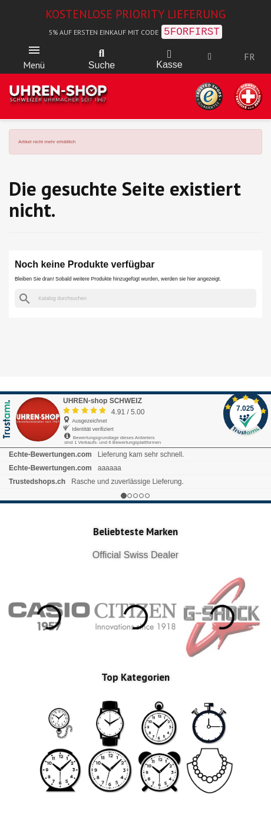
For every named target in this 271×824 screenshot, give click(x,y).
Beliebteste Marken (135, 531)
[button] (101, 53)
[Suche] (135, 298)
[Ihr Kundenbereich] (209, 56)
